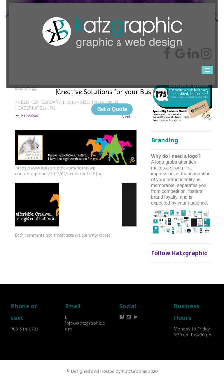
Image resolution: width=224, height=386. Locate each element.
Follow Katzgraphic (179, 253)
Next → (128, 117)
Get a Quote (112, 109)
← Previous (26, 115)
